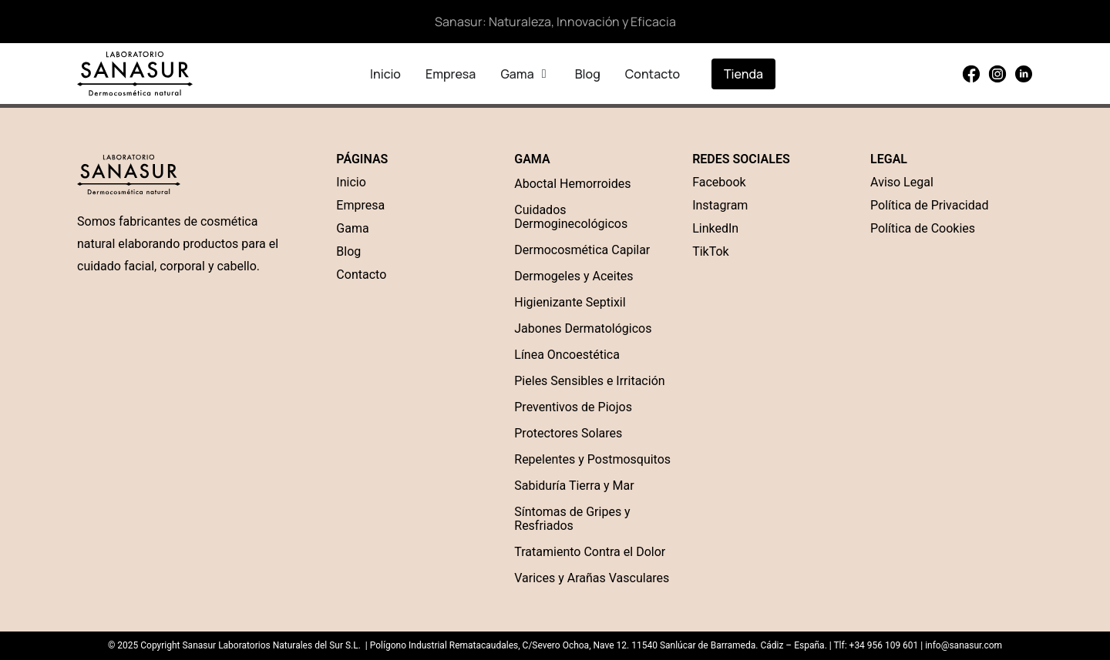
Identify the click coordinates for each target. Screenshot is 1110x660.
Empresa (360, 205)
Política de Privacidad (929, 205)
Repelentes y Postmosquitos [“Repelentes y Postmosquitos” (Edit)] (592, 459)
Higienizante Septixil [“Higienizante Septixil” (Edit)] (569, 302)
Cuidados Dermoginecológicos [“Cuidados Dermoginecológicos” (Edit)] (570, 217)
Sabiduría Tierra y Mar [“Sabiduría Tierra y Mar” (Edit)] (574, 485)
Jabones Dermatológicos (582, 328)
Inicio (350, 182)
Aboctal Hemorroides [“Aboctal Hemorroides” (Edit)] (572, 183)
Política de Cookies (922, 228)
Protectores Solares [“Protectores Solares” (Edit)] (568, 433)
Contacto (361, 274)
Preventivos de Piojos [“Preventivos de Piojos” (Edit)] (573, 407)
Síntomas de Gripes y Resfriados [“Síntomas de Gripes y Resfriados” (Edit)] (572, 518)
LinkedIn (715, 228)
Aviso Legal (901, 182)
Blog (348, 251)
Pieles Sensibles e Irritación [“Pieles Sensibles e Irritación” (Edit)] (589, 381)
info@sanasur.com (963, 645)
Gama (352, 228)
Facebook (718, 182)
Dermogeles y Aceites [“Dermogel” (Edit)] (573, 276)
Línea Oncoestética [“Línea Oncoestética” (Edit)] (567, 354)
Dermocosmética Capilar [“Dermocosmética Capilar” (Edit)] (582, 250)
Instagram (720, 205)
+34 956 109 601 (883, 645)
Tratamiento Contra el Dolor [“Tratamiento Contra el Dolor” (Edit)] (589, 551)
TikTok (710, 251)
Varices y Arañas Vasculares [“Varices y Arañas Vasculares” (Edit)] (591, 578)
